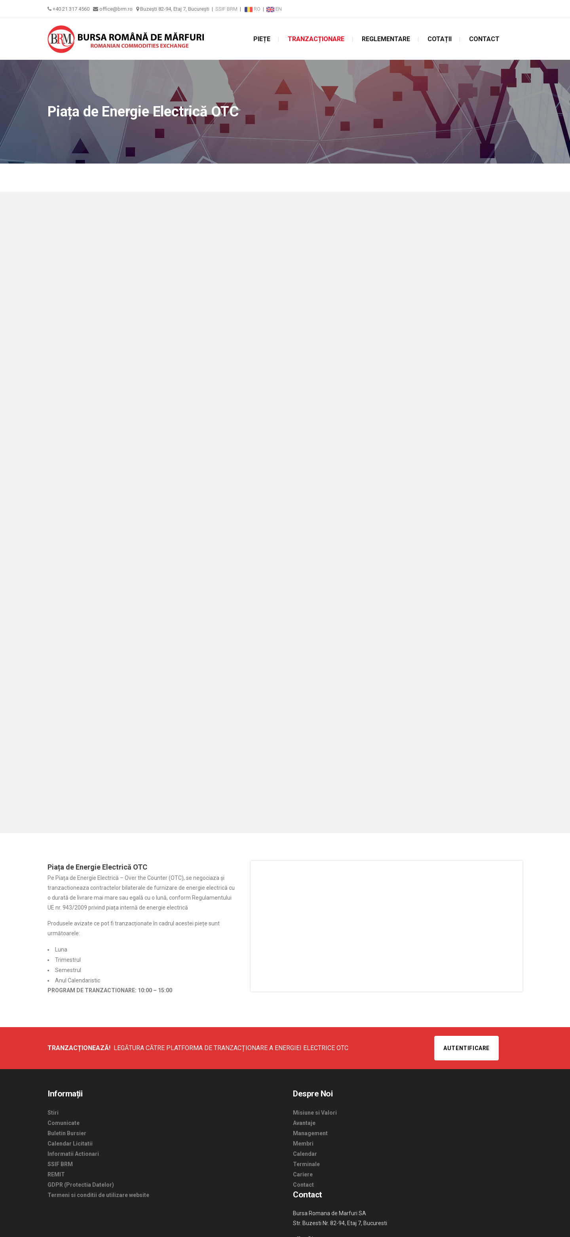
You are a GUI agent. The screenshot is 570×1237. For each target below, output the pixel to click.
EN (274, 9)
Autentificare (466, 1048)
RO (253, 9)
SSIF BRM (226, 9)
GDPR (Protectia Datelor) (81, 1185)
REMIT (56, 1174)
